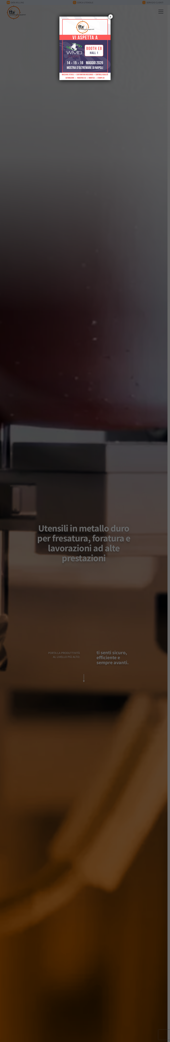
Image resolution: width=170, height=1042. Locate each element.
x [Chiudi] (110, 16)
